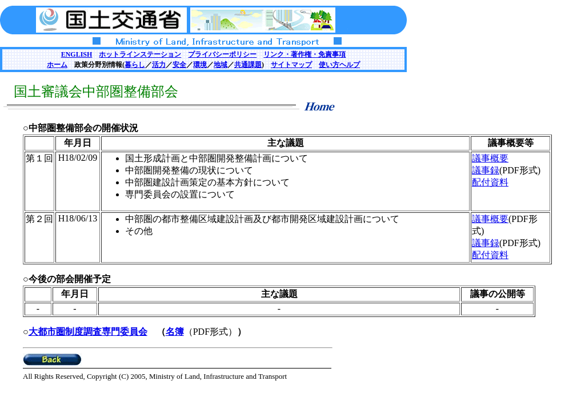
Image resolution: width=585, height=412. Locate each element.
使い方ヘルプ (339, 65)
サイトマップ (291, 65)
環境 (200, 65)
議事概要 (490, 158)
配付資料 (490, 182)
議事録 (485, 170)
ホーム (57, 65)
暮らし (135, 65)
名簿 (175, 331)
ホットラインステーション (140, 54)
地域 (220, 65)
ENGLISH (77, 54)
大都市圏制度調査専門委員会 (88, 331)
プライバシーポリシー (222, 54)
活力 (159, 65)
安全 (179, 65)
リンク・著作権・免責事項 (304, 54)
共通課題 (248, 65)
